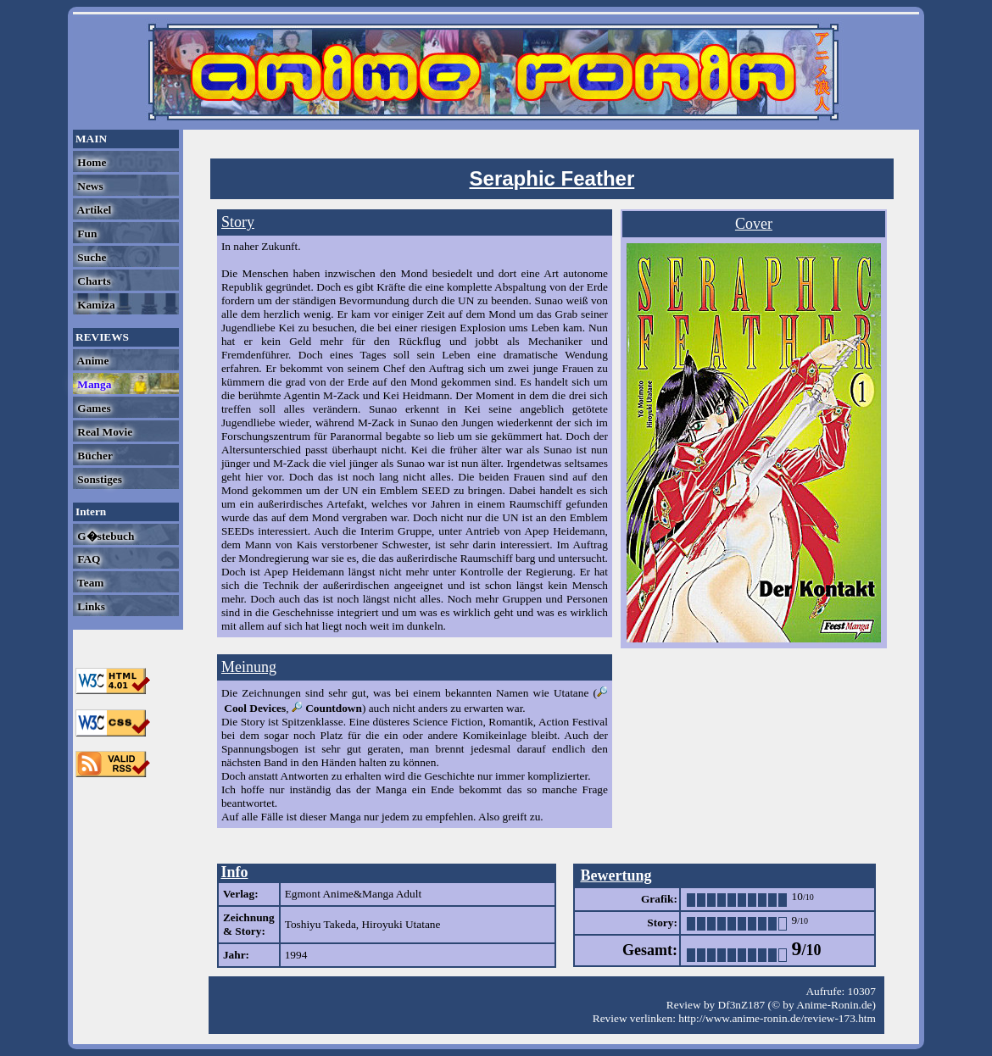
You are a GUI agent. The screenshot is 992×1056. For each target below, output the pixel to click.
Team (89, 582)
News (89, 186)
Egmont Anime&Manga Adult (353, 893)
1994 (296, 954)
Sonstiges (98, 479)
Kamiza (95, 304)
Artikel (93, 209)
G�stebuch (104, 536)
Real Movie (103, 431)
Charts (93, 281)
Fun (86, 233)
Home (90, 162)
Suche (90, 257)
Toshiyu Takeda (320, 924)
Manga (93, 384)
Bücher (94, 455)
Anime (92, 360)
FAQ (87, 559)
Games (93, 408)
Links (90, 606)
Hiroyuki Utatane (400, 924)
